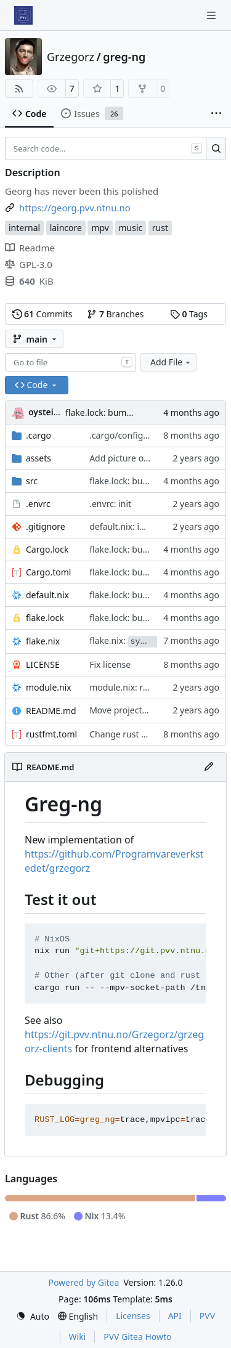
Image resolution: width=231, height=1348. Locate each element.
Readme (30, 248)
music (131, 227)
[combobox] (70, 362)
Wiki (77, 1336)
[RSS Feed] (19, 88)
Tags (189, 314)
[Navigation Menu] (212, 15)
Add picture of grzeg (130, 458)
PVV (207, 1316)
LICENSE (43, 664)
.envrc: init (110, 504)
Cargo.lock (47, 549)
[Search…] (216, 148)
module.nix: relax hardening (146, 687)
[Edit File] (209, 767)
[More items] (216, 114)
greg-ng (124, 57)
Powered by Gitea (83, 1282)
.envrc (38, 504)
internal (24, 227)
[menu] (32, 1316)
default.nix (47, 595)
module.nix (48, 687)
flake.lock (45, 617)
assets (38, 458)
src (32, 481)
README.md (51, 711)
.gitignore (45, 526)
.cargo (38, 435)
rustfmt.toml (51, 734)
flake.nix (43, 641)
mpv (100, 227)
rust (160, 227)
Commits (42, 314)
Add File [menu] (171, 362)
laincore (66, 227)
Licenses (133, 1316)
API (175, 1316)
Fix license (110, 664)
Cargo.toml (48, 572)
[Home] (23, 15)
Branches (115, 314)
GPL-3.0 (28, 264)
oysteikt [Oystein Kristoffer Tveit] (45, 412)
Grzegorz (70, 57)
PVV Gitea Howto (137, 1336)
